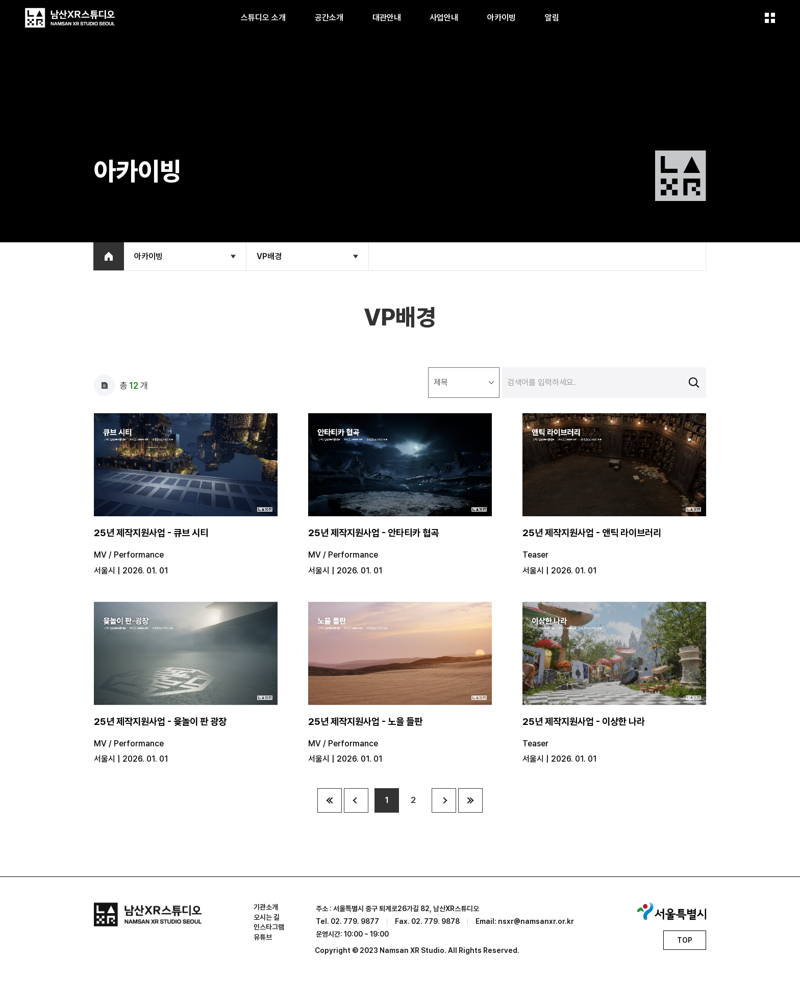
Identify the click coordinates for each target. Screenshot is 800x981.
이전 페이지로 (356, 800)
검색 (694, 382)
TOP (684, 940)
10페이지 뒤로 (470, 800)
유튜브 (263, 937)
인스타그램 (269, 927)
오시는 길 (267, 917)
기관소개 (266, 907)
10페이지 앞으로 (329, 800)
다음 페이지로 (444, 800)
